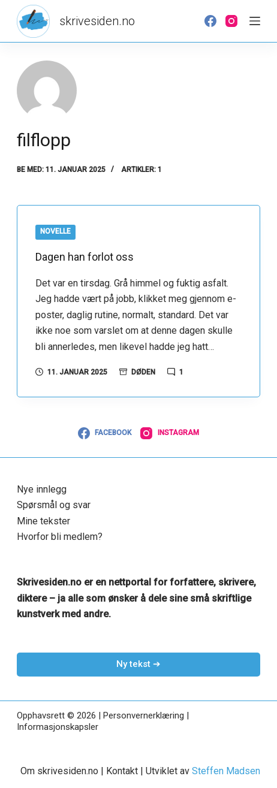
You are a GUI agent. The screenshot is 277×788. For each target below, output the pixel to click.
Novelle (55, 231)
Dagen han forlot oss (84, 256)
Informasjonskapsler (57, 726)
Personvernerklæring (143, 715)
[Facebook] (210, 21)
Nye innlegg (42, 489)
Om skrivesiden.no (59, 771)
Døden (143, 372)
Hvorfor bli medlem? (60, 536)
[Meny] (254, 21)
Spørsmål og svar (54, 505)
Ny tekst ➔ (138, 664)
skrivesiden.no (97, 21)
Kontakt (122, 771)
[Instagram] (231, 21)
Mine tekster (43, 521)
